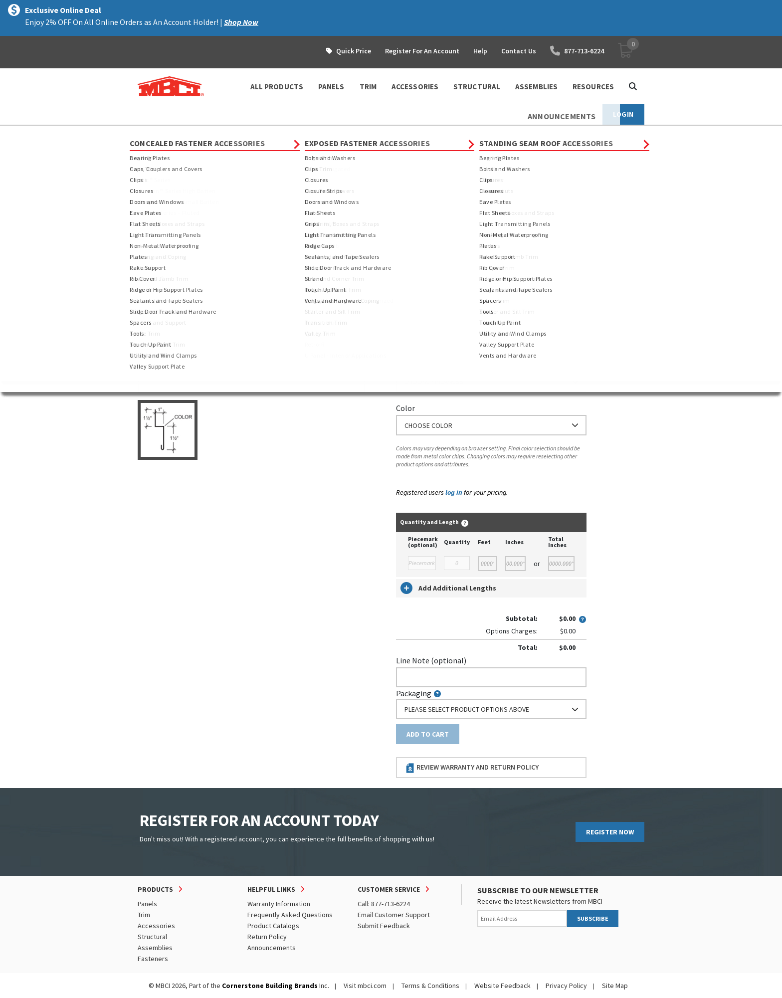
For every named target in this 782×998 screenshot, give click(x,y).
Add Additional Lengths (448, 588)
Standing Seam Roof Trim (273, 134)
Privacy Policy (566, 985)
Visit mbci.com (365, 985)
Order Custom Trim (435, 205)
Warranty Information (278, 903)
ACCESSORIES (414, 86)
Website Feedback (502, 985)
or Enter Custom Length (438, 281)
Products (181, 134)
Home (146, 134)
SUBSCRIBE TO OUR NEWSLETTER (537, 890)
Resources (593, 86)
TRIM (368, 86)
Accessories (156, 925)
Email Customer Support (394, 914)
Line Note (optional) (431, 660)
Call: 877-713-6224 (384, 903)
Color (405, 408)
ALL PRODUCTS (276, 86)
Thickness (413, 365)
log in (453, 492)
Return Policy (267, 936)
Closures (338, 134)
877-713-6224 (577, 51)
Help (480, 50)
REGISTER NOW (610, 831)
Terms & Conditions (430, 985)
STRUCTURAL (476, 86)
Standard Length (424, 225)
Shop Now (241, 22)
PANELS (331, 86)
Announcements (271, 947)
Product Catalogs (273, 925)
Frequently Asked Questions (290, 914)
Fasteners (153, 958)
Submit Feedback (384, 925)
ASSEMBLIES (536, 86)
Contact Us (518, 50)
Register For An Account (422, 50)
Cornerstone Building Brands (270, 985)
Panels (147, 903)
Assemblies (155, 947)
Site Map (615, 985)
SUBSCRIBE (592, 918)
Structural (152, 936)
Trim (215, 134)
